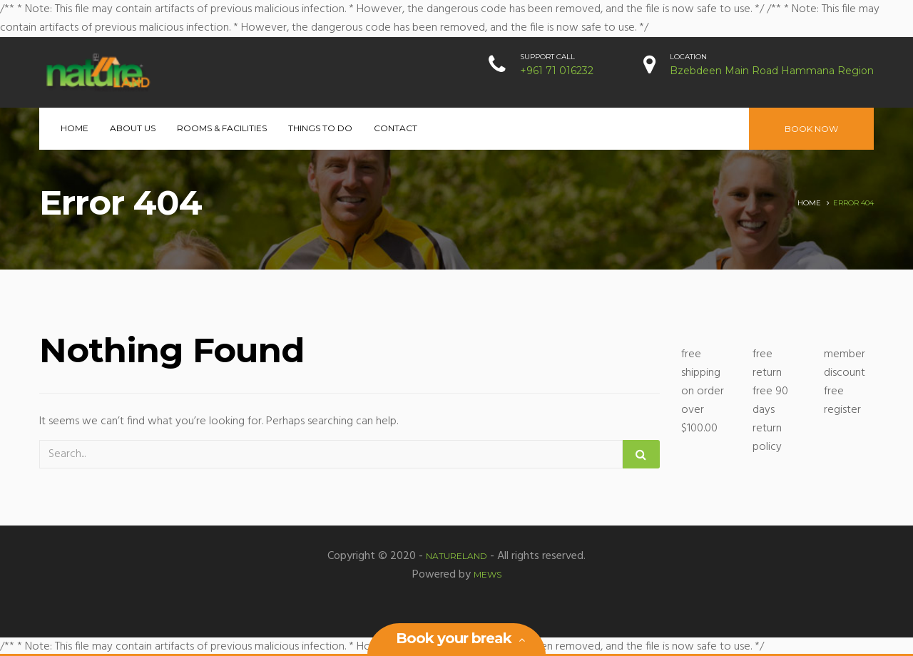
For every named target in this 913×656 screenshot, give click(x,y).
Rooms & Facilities (222, 128)
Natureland (456, 555)
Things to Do (320, 128)
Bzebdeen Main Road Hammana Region (772, 70)
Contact (395, 128)
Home (74, 128)
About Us (132, 128)
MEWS (487, 574)
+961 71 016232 (556, 70)
